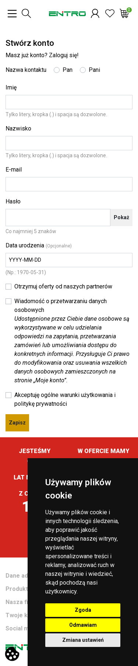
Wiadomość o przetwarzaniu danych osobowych (72, 341)
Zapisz (17, 423)
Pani (94, 69)
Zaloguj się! (64, 55)
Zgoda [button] (83, 610)
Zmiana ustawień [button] (83, 640)
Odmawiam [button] (83, 625)
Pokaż (121, 217)
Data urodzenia (39, 245)
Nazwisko (18, 128)
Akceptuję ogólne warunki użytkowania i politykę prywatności (65, 399)
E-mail (14, 169)
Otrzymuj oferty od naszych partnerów (63, 286)
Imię (11, 87)
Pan (67, 69)
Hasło (13, 201)
